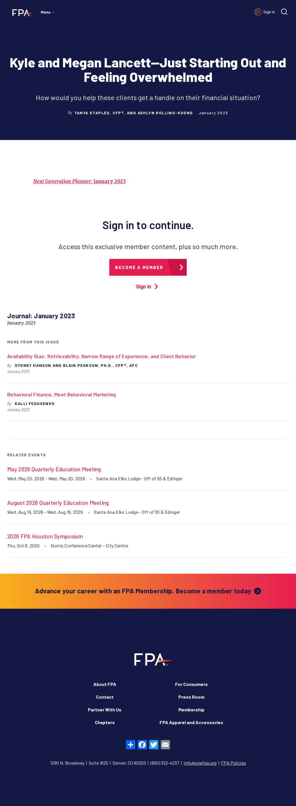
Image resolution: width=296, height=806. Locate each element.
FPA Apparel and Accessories (191, 722)
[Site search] (284, 11)
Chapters (105, 722)
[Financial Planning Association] (21, 12)
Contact (105, 697)
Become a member (139, 267)
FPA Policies (233, 762)
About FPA (104, 684)
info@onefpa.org (200, 762)
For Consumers (191, 684)
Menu (46, 12)
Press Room (191, 697)
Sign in (269, 11)
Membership (191, 709)
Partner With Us (104, 709)
